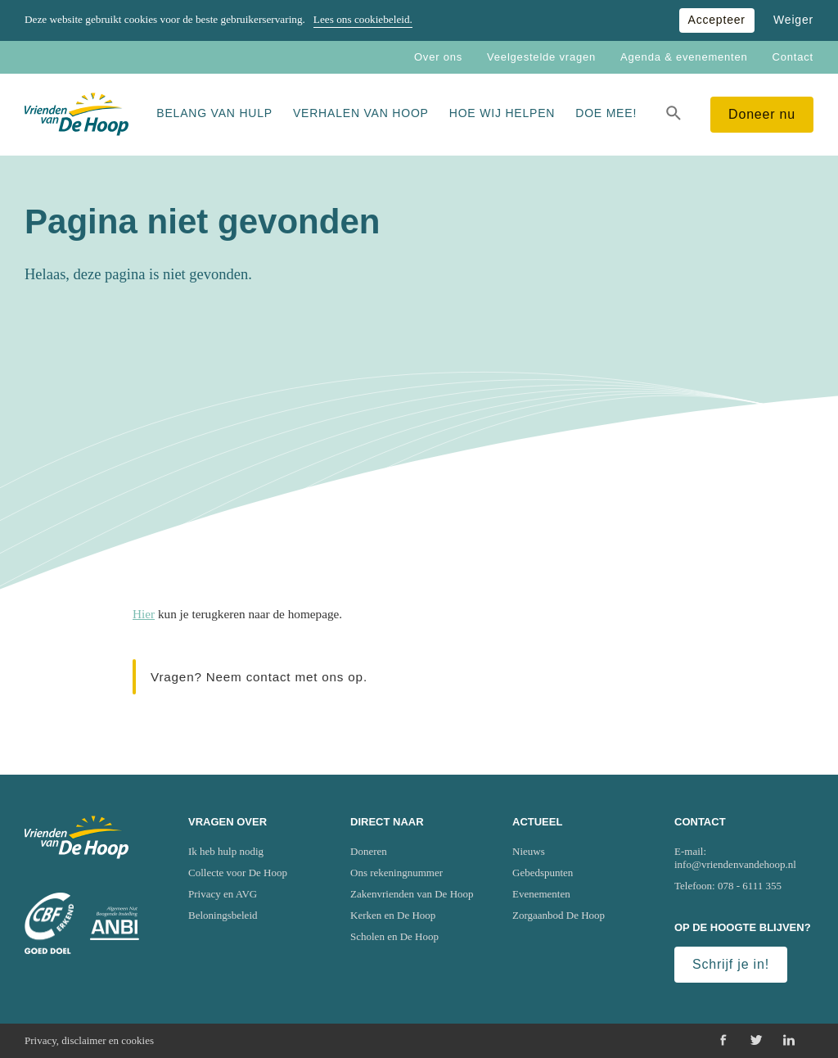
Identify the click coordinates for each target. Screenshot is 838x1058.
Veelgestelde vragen (541, 57)
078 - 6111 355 (750, 885)
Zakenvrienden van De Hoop (412, 894)
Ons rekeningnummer (396, 872)
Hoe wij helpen (502, 113)
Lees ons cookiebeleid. (362, 19)
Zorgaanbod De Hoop (558, 915)
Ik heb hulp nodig (226, 851)
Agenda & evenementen (684, 57)
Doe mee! (606, 113)
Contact (793, 57)
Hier (144, 614)
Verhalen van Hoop (361, 113)
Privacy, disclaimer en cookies (89, 1040)
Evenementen (541, 894)
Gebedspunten (542, 872)
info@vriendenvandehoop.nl (735, 864)
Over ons (438, 57)
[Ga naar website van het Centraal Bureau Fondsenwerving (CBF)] (49, 924)
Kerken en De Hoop (392, 915)
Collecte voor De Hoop (237, 872)
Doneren (368, 851)
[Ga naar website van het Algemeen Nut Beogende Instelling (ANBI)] (114, 923)
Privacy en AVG (222, 894)
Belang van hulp (214, 113)
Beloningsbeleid (223, 915)
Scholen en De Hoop (394, 936)
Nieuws (528, 851)
